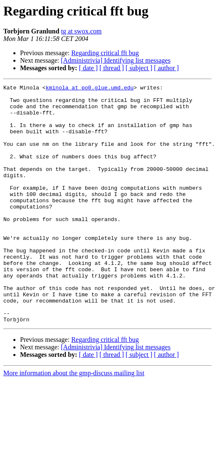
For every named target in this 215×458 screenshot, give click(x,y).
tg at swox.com (81, 31)
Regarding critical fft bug (105, 52)
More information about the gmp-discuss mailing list (73, 420)
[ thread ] (111, 67)
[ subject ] (139, 67)
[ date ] (88, 67)
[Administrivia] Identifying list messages (116, 60)
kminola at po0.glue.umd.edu (90, 88)
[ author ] (166, 67)
